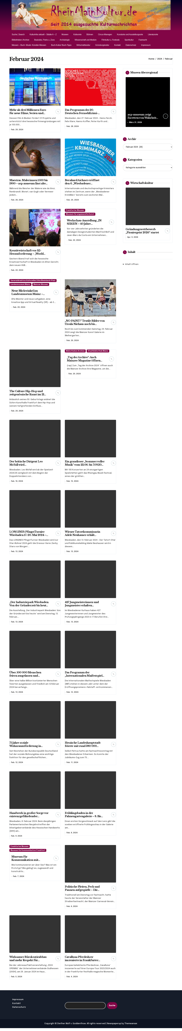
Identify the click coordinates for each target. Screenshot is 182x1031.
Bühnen (89, 34)
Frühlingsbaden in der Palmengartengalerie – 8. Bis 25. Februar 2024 (83, 818)
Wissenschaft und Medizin (85, 40)
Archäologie (65, 40)
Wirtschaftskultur (83, 45)
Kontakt (117, 45)
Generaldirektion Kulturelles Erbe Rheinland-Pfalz (33, 281)
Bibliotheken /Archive (20, 40)
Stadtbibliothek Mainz (98, 352)
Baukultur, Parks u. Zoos (44, 40)
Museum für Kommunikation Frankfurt (28, 853)
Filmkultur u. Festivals (110, 40)
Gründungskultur (102, 45)
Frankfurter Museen (75, 211)
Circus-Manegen (105, 34)
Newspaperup (114, 1026)
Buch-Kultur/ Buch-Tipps (61, 45)
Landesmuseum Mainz (20, 285)
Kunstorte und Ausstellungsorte (130, 34)
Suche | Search (18, 34)
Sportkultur (129, 40)
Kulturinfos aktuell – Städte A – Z (43, 34)
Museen (65, 34)
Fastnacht (143, 40)
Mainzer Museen (40, 285)
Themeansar (130, 1026)
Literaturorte (153, 34)
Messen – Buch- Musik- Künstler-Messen (29, 45)
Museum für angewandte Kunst (80, 214)
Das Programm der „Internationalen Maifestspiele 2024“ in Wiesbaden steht (84, 677)
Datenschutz (131, 45)
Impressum (146, 45)
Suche (112, 1008)
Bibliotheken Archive (75, 352)
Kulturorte (77, 34)
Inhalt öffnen (131, 265)
